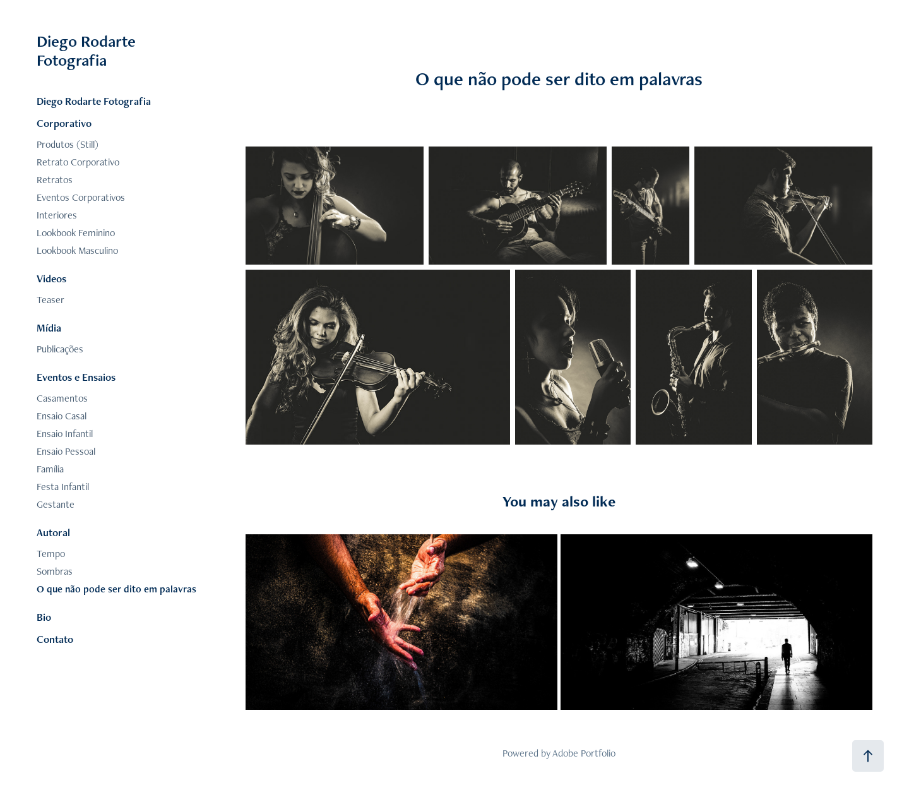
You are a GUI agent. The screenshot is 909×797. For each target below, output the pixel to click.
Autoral (53, 532)
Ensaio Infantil (65, 433)
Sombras (55, 571)
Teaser (50, 299)
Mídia (49, 328)
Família (50, 469)
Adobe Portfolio (583, 753)
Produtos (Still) (67, 144)
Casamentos (62, 398)
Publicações (60, 349)
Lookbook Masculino (77, 250)
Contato (55, 639)
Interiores (57, 215)
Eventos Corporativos (81, 197)
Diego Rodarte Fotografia (88, 50)
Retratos (55, 179)
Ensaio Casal (61, 415)
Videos (51, 278)
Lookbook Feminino (76, 232)
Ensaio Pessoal (66, 451)
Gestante (55, 504)
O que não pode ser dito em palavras (116, 589)
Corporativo (64, 123)
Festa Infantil (63, 486)
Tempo (51, 553)
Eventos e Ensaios (76, 377)
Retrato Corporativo (78, 162)
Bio (44, 617)
